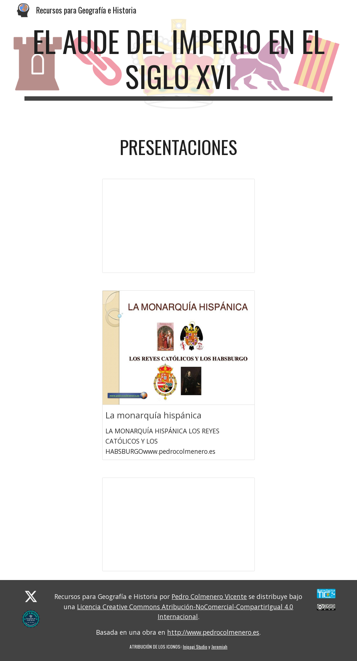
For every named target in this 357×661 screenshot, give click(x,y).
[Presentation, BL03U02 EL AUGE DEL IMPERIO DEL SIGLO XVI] (178, 225)
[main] (178, 62)
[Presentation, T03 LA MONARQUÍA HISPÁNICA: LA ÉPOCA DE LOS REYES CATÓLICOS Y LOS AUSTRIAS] (178, 524)
